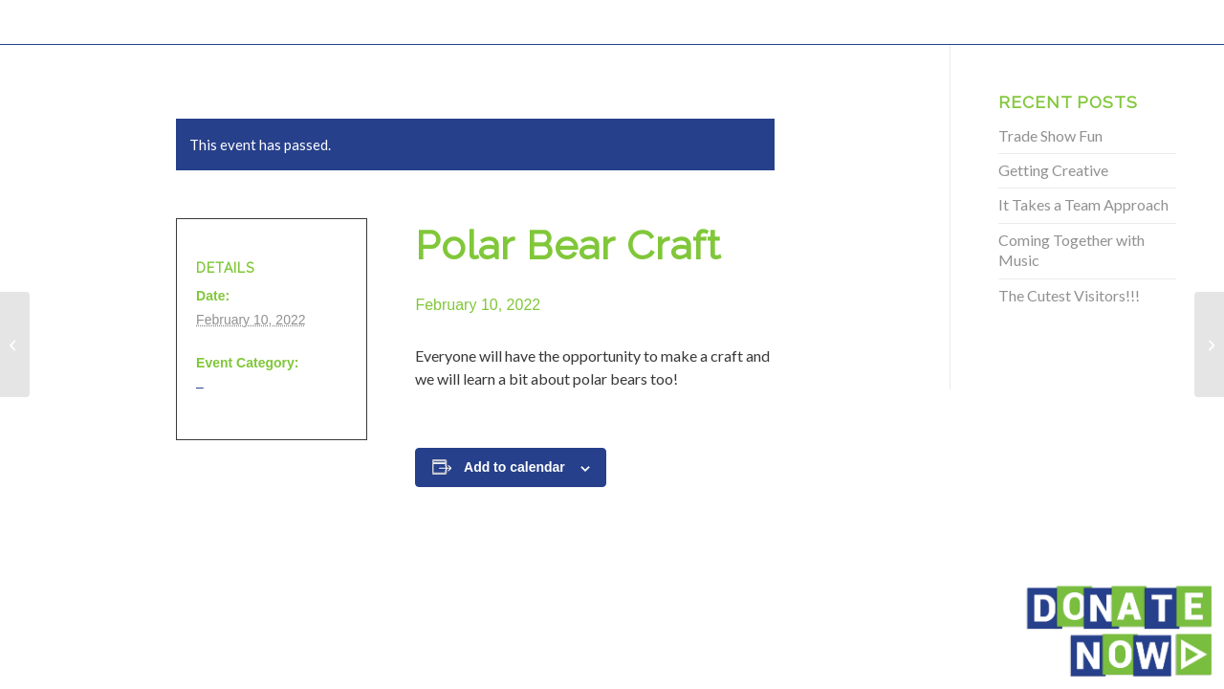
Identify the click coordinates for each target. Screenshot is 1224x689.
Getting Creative (1053, 170)
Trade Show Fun (1050, 135)
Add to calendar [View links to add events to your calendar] (514, 467)
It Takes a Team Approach (1083, 204)
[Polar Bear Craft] (15, 344)
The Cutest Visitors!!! (1069, 295)
